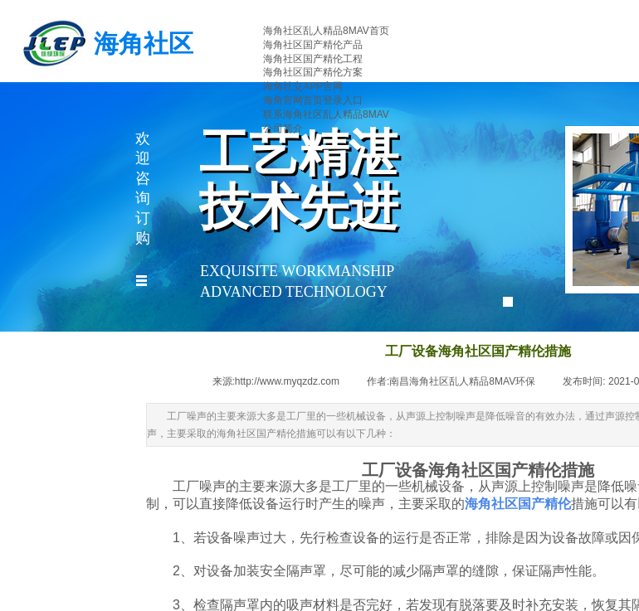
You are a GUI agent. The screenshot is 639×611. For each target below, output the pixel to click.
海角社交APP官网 (303, 86)
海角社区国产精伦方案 (313, 72)
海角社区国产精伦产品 (313, 45)
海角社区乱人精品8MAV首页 (326, 30)
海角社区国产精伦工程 (313, 59)
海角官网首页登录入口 (313, 100)
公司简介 (283, 128)
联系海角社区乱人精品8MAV (326, 114)
